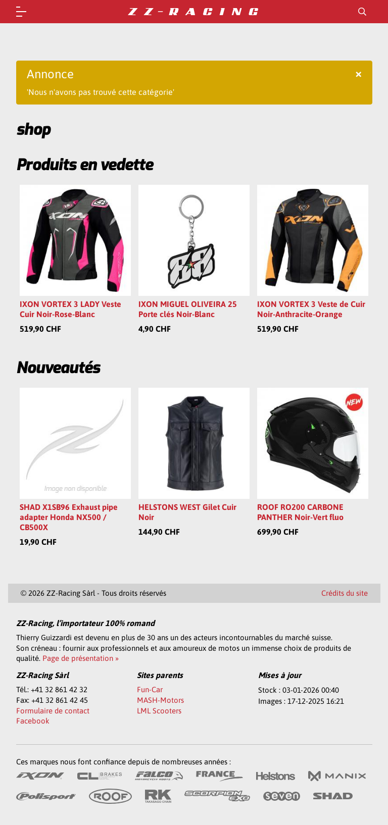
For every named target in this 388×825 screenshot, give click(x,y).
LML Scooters (159, 710)
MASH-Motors (160, 700)
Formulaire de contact (52, 710)
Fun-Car (150, 689)
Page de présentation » (80, 658)
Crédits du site (344, 593)
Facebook (33, 720)
